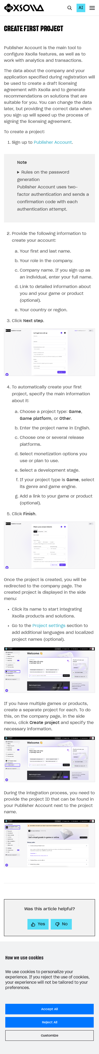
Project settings (48, 626)
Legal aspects (18, 987)
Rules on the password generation (43, 176)
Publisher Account (53, 143)
